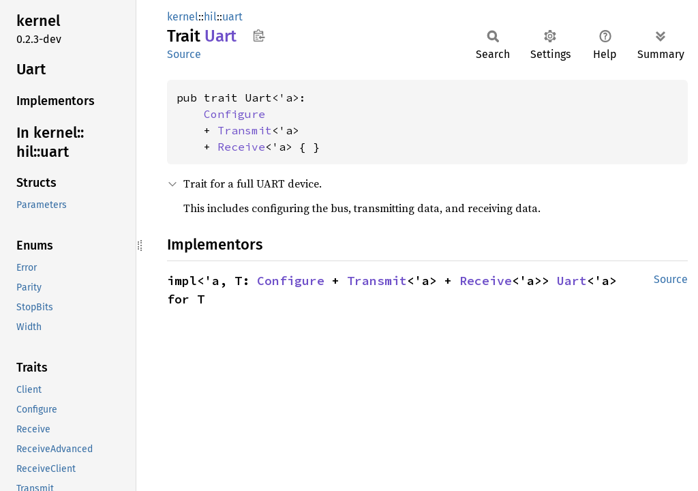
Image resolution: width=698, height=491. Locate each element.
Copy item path (258, 35)
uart (232, 16)
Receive (241, 146)
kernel (182, 16)
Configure (234, 114)
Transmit (244, 130)
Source (184, 54)
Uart (572, 280)
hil (210, 16)
